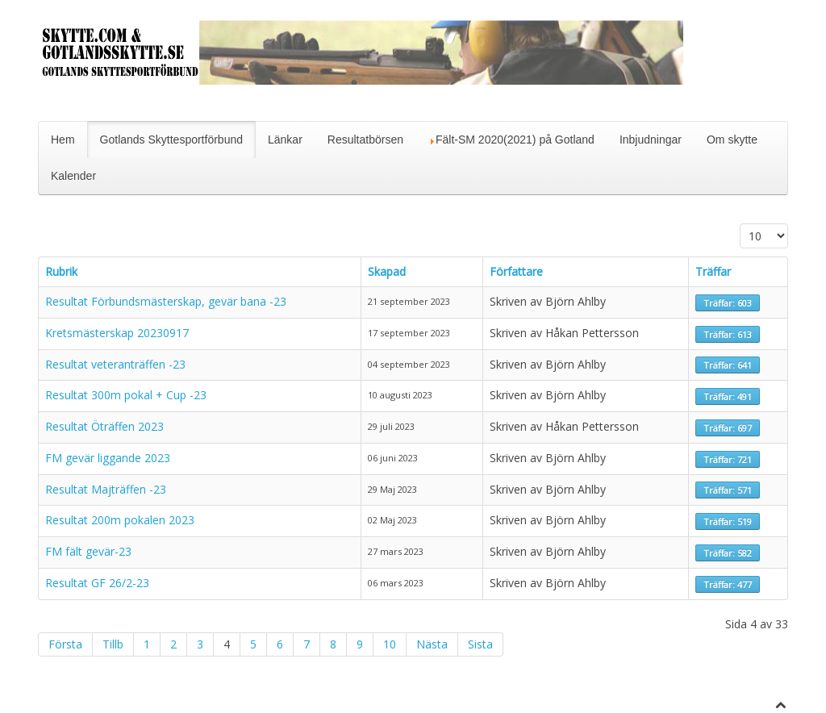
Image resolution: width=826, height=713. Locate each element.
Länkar (285, 139)
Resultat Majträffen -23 (105, 489)
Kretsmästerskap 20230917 (117, 332)
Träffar (713, 271)
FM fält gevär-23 (88, 551)
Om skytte (732, 139)
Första (65, 644)
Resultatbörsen (365, 139)
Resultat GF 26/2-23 (97, 582)
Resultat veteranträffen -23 (115, 364)
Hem (63, 139)
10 (389, 644)
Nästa (432, 644)
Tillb (112, 644)
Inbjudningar (651, 139)
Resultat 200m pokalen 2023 (119, 519)
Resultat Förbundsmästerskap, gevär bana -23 (165, 301)
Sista (480, 644)
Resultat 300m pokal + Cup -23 (125, 394)
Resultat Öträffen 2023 (104, 426)
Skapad (387, 271)
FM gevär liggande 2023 (107, 457)
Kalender (73, 175)
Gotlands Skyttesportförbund (171, 139)
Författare (516, 271)
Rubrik (61, 271)
